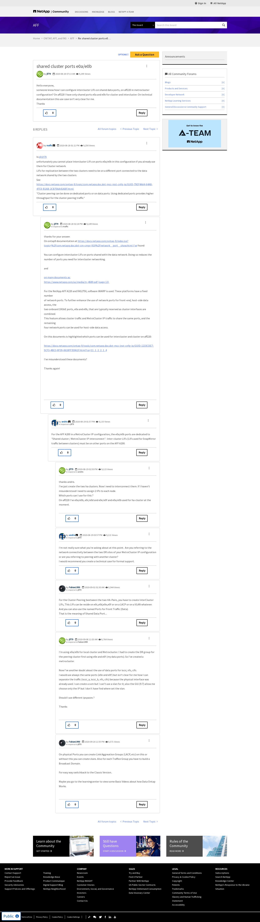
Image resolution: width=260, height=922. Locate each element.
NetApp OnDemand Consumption (145, 888)
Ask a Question (144, 54)
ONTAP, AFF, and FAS (55, 38)
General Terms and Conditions (187, 872)
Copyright (177, 880)
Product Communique (54, 880)
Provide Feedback (14, 880)
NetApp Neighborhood (54, 888)
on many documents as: (57, 277)
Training (47, 872)
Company (82, 868)
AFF (72, 38)
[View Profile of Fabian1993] (74, 587)
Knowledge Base (51, 876)
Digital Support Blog (53, 884)
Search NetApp (222, 876)
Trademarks (178, 888)
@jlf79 (43, 157)
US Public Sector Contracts (142, 884)
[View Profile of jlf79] (49, 73)
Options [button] (122, 54)
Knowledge (98, 11)
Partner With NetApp (139, 880)
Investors (81, 892)
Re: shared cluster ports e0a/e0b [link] (94, 38)
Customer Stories (86, 884)
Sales (132, 868)
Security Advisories (14, 884)
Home (36, 38)
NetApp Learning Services (178, 100)
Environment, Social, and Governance (95, 888)
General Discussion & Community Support (185, 106)
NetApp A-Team (126, 11)
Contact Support (13, 872)
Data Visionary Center (139, 892)
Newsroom (82, 872)
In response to (59, 226)
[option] (194, 133)
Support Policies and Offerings (20, 888)
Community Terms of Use (184, 892)
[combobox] (191, 25)
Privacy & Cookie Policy (183, 876)
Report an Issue (12, 876)
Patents (176, 884)
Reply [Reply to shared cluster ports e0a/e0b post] (142, 112)
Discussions (81, 11)
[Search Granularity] (142, 25)
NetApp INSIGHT (85, 880)
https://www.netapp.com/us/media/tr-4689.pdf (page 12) (76, 282)
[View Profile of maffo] (49, 145)
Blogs (111, 11)
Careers (81, 896)
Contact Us (82, 900)
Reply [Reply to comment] (142, 207)
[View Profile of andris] (65, 421)
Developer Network (174, 94)
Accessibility (178, 904)
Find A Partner (136, 876)
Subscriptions (222, 872)
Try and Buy (134, 872)
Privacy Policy (42, 917)
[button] (146, 66)
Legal (175, 868)
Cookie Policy (57, 917)
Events (80, 876)
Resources (221, 868)
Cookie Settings (73, 917)
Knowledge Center (224, 880)
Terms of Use (26, 917)
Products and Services (176, 88)
